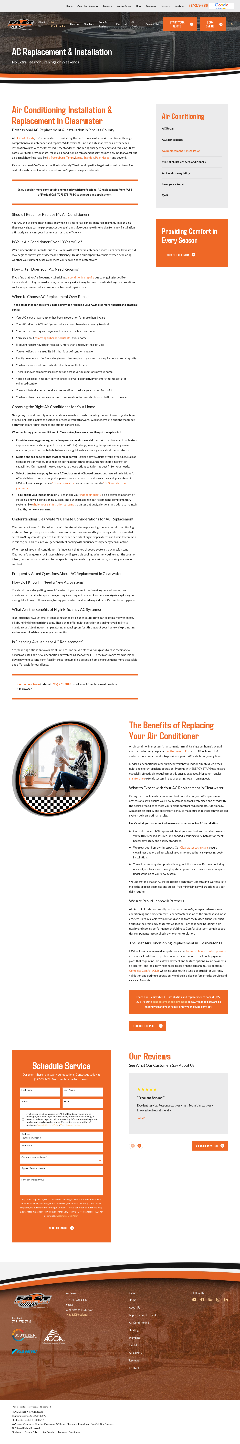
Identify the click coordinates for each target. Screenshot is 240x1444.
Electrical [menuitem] (121, 24)
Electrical (134, 1345)
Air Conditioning (139, 1322)
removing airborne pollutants (52, 338)
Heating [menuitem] (74, 24)
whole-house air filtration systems (53, 504)
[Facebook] (202, 1299)
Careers (107, 5)
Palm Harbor (103, 157)
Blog (138, 5)
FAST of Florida (24, 138)
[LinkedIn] (226, 1299)
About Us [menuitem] (41, 24)
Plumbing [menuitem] (89, 24)
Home (69, 5)
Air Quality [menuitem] (135, 24)
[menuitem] (192, 128)
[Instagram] (218, 1299)
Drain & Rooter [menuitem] (102, 24)
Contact (179, 5)
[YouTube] (194, 1299)
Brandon (88, 157)
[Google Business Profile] (210, 1299)
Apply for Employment (142, 1315)
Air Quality (135, 1353)
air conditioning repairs (80, 277)
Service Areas (124, 5)
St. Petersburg (56, 157)
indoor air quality (90, 494)
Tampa (70, 157)
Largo (78, 157)
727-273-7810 (198, 5)
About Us (134, 1307)
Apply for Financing (87, 5)
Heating (134, 1330)
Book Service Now (180, 255)
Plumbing (134, 1337)
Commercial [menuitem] (152, 24)
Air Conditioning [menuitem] (58, 24)
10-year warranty (63, 483)
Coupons (151, 5)
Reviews (165, 5)
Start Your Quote (181, 24)
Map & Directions (76, 1314)
